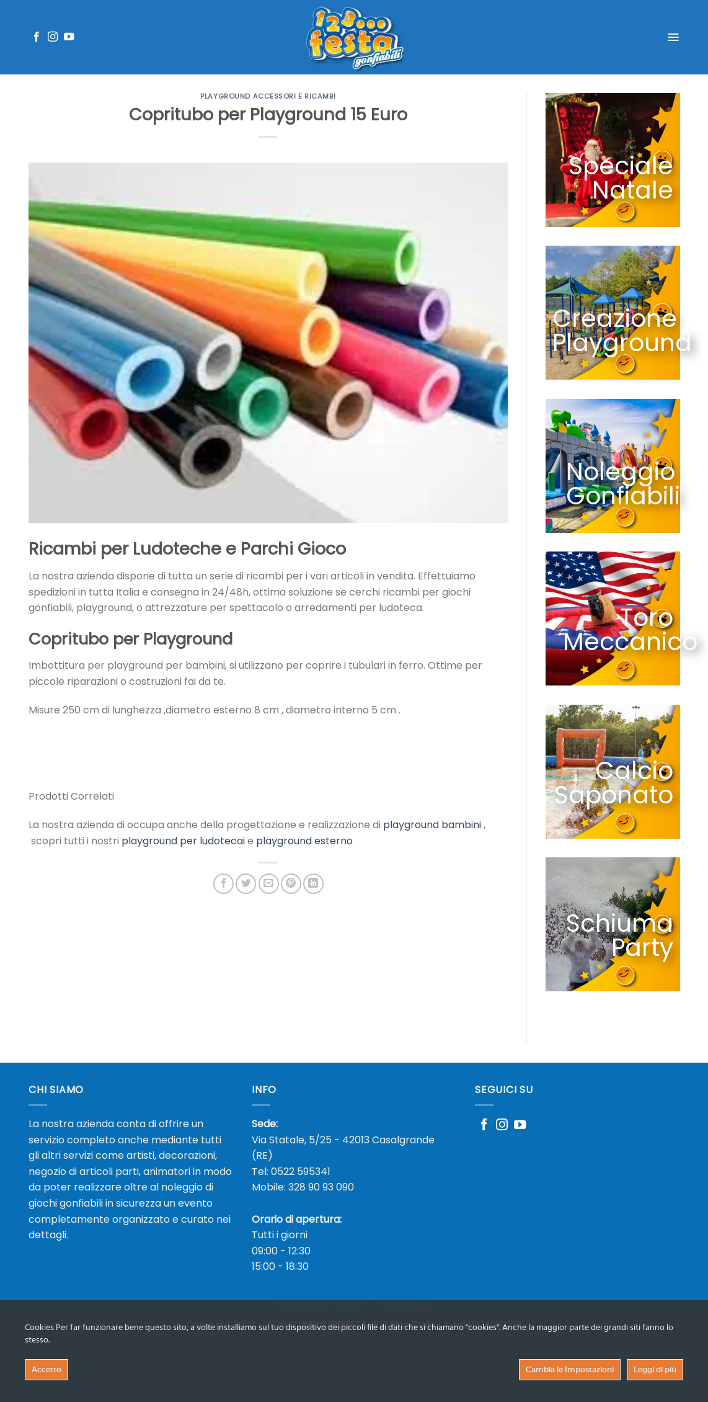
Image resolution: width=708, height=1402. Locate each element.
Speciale (620, 166)
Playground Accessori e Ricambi (267, 96)
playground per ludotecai (183, 841)
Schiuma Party (629, 935)
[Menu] (672, 37)
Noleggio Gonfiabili (622, 484)
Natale (632, 190)
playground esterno (304, 841)
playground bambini (432, 825)
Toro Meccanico (624, 630)
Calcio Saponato (613, 788)
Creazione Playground (621, 330)
